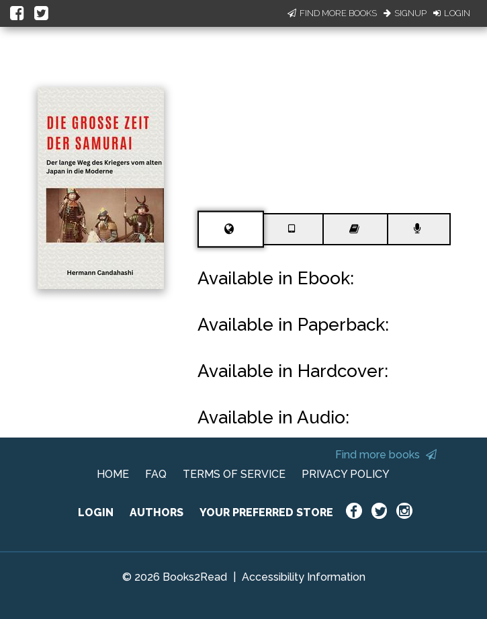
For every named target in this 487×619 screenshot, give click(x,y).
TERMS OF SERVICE (234, 474)
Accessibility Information (303, 577)
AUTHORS (156, 512)
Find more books (386, 454)
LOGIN (96, 512)
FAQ (156, 474)
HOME (113, 474)
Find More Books (332, 13)
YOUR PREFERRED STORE (266, 512)
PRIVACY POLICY (346, 474)
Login (451, 13)
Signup (405, 13)
